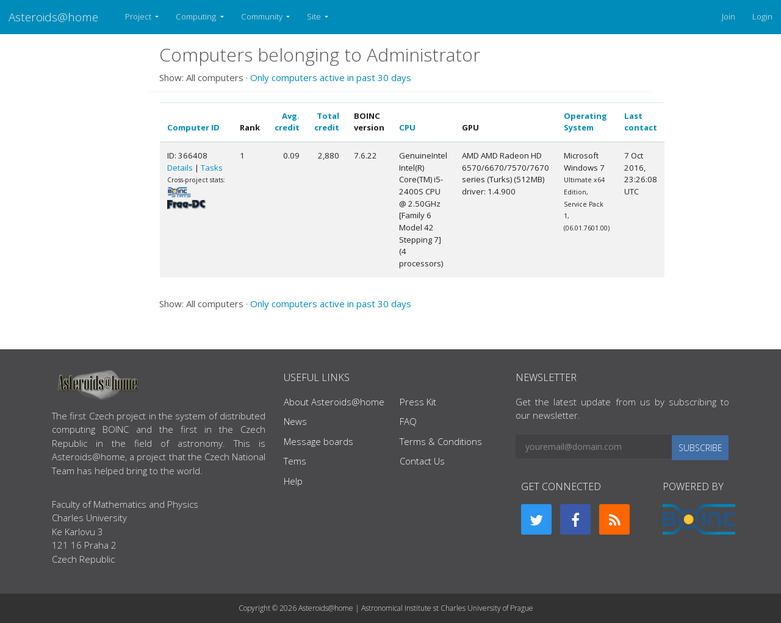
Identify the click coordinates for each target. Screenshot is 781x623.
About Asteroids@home (334, 402)
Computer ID (193, 127)
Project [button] (139, 16)
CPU (407, 127)
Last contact (640, 122)
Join (728, 16)
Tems (295, 461)
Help (293, 481)
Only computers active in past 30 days (330, 77)
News (295, 421)
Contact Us (422, 461)
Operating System (585, 122)
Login (762, 16)
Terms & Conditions (441, 441)
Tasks (212, 167)
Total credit (326, 122)
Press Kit (418, 402)
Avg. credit (287, 122)
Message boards (318, 441)
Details (180, 167)
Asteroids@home (53, 16)
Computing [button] (197, 16)
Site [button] (315, 16)
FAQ (408, 421)
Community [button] (262, 16)
